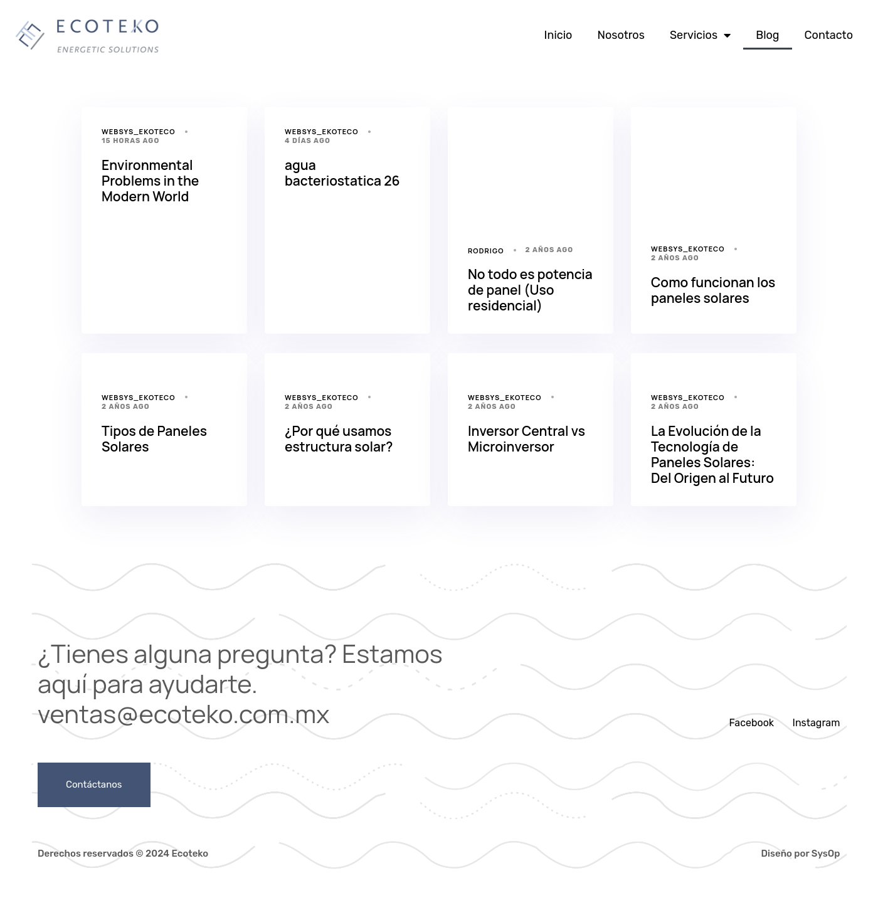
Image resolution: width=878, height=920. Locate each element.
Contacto (829, 35)
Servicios (700, 35)
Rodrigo (486, 250)
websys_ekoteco (139, 131)
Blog (767, 35)
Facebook (751, 723)
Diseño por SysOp (800, 853)
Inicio (558, 35)
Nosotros (620, 35)
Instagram (816, 723)
